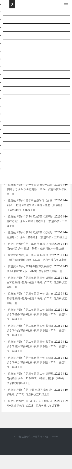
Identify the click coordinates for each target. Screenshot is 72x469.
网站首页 (15, 12)
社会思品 (15, 161)
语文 (12, 20)
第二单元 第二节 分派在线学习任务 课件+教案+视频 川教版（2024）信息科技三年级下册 (37, 314)
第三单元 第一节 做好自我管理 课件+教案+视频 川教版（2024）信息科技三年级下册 (37, 298)
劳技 (12, 122)
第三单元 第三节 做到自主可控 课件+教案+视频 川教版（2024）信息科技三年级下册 (37, 282)
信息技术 (15, 106)
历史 (12, 67)
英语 (12, 35)
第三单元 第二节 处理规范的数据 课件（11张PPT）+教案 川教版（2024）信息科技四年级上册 (36, 378)
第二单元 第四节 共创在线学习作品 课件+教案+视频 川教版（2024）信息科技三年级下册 (37, 330)
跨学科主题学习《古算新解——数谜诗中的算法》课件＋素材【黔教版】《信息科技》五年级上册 (35, 205)
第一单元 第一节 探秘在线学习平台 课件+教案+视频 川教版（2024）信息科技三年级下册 (37, 362)
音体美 (13, 129)
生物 (12, 90)
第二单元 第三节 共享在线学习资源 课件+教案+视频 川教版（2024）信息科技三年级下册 (37, 346)
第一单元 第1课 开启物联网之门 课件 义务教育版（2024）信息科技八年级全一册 (37, 189)
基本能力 (15, 145)
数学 (12, 27)
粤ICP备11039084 (49, 436)
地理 (12, 82)
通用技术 (15, 114)
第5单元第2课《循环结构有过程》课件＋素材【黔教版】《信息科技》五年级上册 (37, 221)
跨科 (12, 169)
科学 (12, 43)
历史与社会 (17, 153)
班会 (12, 137)
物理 (12, 51)
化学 (12, 59)
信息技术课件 (16, 184)
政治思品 (15, 74)
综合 (12, 98)
